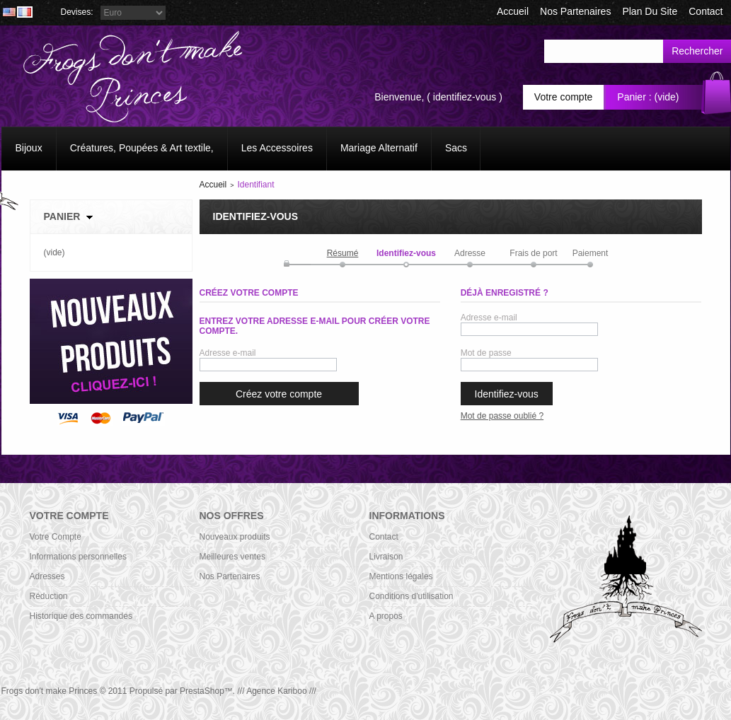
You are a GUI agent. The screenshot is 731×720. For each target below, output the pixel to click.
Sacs (456, 147)
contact (706, 11)
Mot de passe (486, 353)
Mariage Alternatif (379, 147)
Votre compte (563, 97)
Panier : (634, 97)
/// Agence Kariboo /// (276, 691)
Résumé (343, 253)
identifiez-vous (465, 97)
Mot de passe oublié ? (502, 416)
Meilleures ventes (232, 557)
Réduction (49, 596)
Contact (383, 537)
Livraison (386, 557)
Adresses (47, 576)
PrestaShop (202, 691)
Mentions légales (401, 576)
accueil (513, 11)
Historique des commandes (81, 616)
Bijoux (29, 147)
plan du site (649, 11)
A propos (386, 616)
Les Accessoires (277, 147)
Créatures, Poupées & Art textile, (142, 147)
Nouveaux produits (235, 537)
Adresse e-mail (228, 353)
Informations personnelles (78, 557)
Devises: (77, 12)
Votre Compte (55, 537)
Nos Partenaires (575, 11)
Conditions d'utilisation (411, 596)
